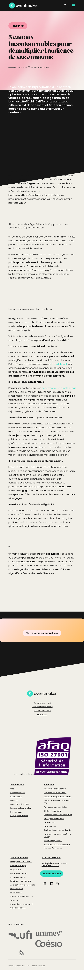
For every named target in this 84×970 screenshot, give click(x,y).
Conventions (50, 822)
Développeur (16, 812)
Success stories (17, 793)
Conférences (50, 826)
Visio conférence (18, 908)
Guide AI (14, 800)
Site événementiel (18, 877)
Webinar (14, 900)
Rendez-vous (16, 892)
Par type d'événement (54, 818)
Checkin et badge (18, 865)
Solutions (49, 784)
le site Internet (59, 364)
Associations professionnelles (57, 796)
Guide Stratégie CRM (19, 804)
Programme (15, 869)
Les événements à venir (42, 707)
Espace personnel (18, 873)
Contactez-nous (51, 857)
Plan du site (42, 714)
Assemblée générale (53, 840)
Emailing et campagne (20, 881)
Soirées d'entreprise (53, 848)
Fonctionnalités (19, 857)
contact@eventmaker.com (54, 863)
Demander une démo (51, 873)
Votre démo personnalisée (42, 633)
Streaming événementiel (21, 904)
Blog (12, 789)
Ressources (17, 784)
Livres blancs (16, 796)
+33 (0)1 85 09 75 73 (50, 865)
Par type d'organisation (55, 789)
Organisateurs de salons (55, 793)
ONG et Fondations (52, 811)
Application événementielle (22, 885)
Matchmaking (16, 888)
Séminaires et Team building (57, 844)
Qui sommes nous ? (42, 703)
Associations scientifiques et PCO (57, 801)
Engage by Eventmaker (20, 808)
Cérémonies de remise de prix (57, 830)
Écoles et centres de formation (58, 815)
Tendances (18, 25)
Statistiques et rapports (21, 896)
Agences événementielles (55, 807)
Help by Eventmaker (19, 816)
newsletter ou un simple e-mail (58, 388)
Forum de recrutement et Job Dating (57, 835)
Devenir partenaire (42, 710)
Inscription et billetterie (21, 862)
